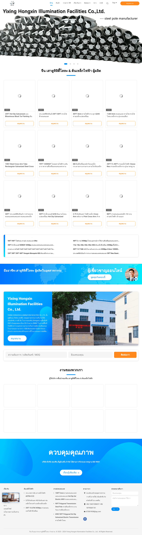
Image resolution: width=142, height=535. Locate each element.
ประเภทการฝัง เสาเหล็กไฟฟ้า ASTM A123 (36, 494)
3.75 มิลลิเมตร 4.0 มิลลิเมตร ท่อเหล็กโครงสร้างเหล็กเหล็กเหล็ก (36, 502)
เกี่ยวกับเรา (7, 502)
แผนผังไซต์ (7, 509)
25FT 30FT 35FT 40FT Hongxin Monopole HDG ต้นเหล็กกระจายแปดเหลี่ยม (31, 254)
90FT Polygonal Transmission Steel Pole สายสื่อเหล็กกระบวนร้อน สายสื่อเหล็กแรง (66, 507)
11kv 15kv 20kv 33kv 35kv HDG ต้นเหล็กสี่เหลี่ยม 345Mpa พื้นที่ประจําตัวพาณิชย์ (96, 245)
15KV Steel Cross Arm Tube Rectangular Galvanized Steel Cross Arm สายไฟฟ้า (19, 166)
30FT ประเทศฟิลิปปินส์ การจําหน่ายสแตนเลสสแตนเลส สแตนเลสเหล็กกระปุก (19, 216)
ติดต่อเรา (125, 354)
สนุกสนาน (129, 3)
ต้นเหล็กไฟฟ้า (28, 489)
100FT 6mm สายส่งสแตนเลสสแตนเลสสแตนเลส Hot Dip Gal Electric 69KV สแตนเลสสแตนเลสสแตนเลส (65, 496)
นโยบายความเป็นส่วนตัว (11, 513)
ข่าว (5, 505)
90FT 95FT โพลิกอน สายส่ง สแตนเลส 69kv (22, 241)
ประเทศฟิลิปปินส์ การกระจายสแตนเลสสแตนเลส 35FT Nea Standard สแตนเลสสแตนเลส (96, 254)
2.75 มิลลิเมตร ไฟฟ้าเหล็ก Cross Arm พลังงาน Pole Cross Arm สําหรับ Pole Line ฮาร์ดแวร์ (86, 216)
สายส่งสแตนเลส (59, 489)
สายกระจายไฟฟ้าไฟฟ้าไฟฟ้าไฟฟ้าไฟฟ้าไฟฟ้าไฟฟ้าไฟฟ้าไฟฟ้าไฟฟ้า (31, 249)
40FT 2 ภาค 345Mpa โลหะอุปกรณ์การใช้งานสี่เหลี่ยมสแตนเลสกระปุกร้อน (96, 241)
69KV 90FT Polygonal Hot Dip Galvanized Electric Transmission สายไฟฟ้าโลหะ (67, 517)
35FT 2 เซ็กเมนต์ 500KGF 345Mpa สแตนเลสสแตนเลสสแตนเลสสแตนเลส (31, 245)
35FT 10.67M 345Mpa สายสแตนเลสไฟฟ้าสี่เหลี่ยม (37, 509)
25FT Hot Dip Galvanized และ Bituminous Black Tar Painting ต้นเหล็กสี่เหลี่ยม (18, 116)
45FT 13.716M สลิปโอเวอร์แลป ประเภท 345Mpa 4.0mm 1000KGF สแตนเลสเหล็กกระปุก (96, 249)
